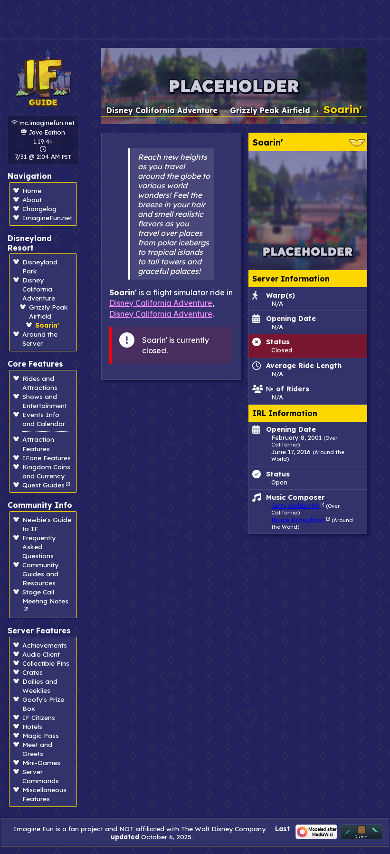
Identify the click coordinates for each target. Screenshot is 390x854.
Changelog (39, 208)
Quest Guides (43, 485)
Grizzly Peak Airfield (270, 110)
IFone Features (46, 458)
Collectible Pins (45, 663)
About (32, 199)
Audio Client (41, 654)
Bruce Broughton (298, 520)
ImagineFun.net (47, 218)
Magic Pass (40, 735)
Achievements (44, 645)
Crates (32, 672)
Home (31, 190)
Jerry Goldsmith (295, 505)
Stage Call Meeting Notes (45, 596)
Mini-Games (41, 762)
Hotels (32, 726)
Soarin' (47, 325)
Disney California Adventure (38, 289)
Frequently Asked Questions (39, 547)
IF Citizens (38, 717)
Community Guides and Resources (40, 574)
